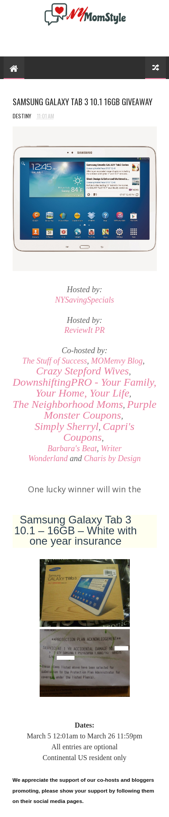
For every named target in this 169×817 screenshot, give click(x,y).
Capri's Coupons (98, 432)
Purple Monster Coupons (100, 409)
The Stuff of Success (55, 360)
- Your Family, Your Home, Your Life (84, 387)
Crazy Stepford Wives (82, 371)
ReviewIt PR (84, 330)
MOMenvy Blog (116, 360)
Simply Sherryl (67, 426)
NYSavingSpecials (84, 299)
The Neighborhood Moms (68, 404)
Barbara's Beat (71, 448)
